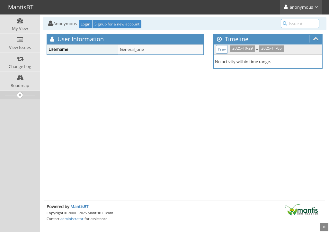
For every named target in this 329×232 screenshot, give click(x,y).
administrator (72, 218)
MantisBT (79, 206)
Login (85, 24)
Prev (222, 49)
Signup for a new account (116, 24)
